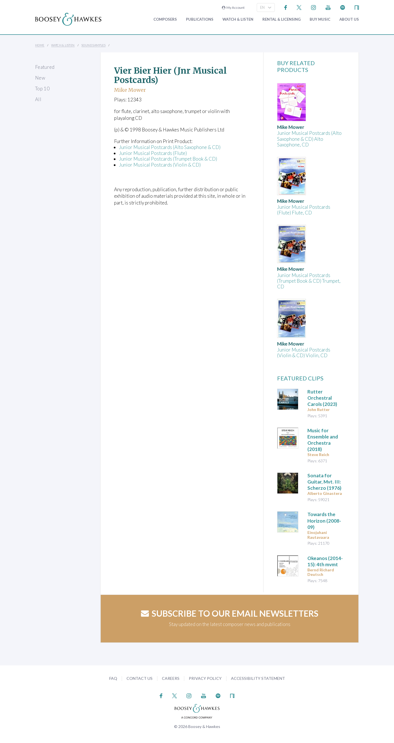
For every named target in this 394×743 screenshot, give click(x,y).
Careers (170, 678)
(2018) (322, 439)
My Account (233, 7)
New (40, 78)
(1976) (324, 481)
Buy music (320, 19)
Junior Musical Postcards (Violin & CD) (160, 165)
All (38, 99)
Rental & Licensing (281, 19)
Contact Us (140, 678)
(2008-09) (324, 520)
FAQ (113, 678)
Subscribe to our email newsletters (229, 613)
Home (39, 45)
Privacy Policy (205, 678)
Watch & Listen (237, 19)
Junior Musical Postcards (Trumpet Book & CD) (168, 159)
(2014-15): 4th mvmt (325, 561)
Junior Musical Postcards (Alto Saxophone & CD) (169, 147)
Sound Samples (94, 45)
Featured (45, 67)
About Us (349, 19)
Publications (199, 19)
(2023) (322, 398)
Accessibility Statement (258, 678)
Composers (165, 19)
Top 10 (42, 88)
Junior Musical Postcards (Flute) (153, 153)
